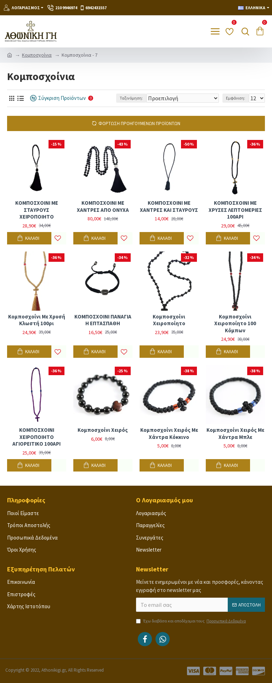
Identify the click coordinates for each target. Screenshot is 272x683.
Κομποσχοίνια (37, 55)
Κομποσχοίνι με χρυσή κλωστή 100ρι (36, 320)
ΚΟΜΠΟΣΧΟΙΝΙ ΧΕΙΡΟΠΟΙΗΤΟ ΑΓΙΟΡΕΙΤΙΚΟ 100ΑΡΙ (36, 437)
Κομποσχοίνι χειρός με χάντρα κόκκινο (169, 433)
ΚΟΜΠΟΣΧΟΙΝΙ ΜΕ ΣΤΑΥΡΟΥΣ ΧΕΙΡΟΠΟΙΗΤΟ (36, 209)
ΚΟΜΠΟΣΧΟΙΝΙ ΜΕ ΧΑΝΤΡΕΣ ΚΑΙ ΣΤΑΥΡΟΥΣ (169, 206)
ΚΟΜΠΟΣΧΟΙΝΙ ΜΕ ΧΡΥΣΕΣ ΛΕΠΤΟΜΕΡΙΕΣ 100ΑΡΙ (235, 209)
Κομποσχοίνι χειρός (103, 430)
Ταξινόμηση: (131, 98)
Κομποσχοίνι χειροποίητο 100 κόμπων (235, 323)
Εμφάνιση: (235, 98)
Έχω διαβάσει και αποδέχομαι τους (191, 621)
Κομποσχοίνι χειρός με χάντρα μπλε (235, 433)
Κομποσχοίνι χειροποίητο (169, 320)
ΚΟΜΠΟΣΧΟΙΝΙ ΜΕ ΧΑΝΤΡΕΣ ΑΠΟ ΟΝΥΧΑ (103, 206)
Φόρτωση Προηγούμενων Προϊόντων (139, 123)
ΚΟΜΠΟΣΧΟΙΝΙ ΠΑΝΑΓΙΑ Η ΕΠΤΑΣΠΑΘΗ (102, 320)
